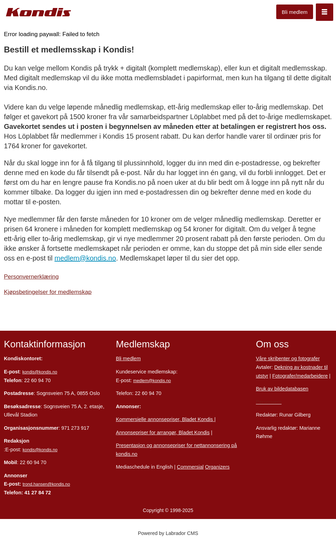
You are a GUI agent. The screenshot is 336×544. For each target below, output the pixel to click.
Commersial (190, 467)
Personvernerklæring (31, 276)
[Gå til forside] (39, 12)
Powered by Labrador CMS (168, 533)
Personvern (268, 402)
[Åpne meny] (324, 12)
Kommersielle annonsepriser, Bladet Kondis (165, 419)
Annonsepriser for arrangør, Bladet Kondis (163, 432)
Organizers (217, 467)
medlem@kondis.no (85, 258)
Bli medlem (295, 12)
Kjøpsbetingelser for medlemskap (47, 292)
